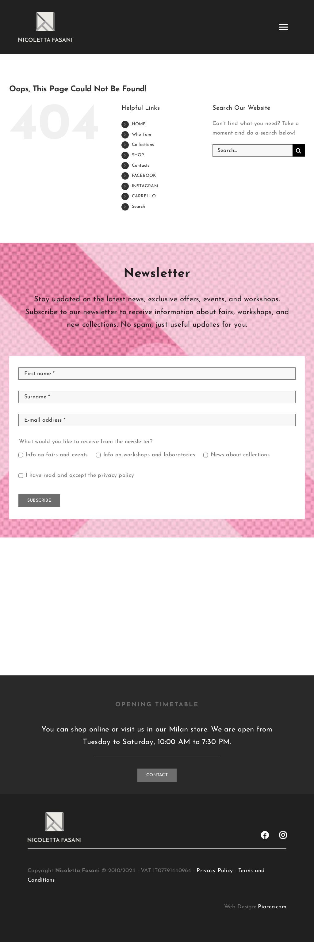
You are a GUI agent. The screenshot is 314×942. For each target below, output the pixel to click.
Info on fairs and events (56, 455)
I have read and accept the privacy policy (80, 475)
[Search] (299, 150)
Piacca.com (272, 907)
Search (138, 206)
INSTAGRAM (145, 186)
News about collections (240, 455)
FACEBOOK (144, 175)
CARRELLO (144, 196)
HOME (139, 124)
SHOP (138, 155)
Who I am (141, 134)
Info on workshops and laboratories (149, 455)
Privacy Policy (215, 871)
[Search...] (253, 150)
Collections (143, 144)
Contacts (141, 165)
